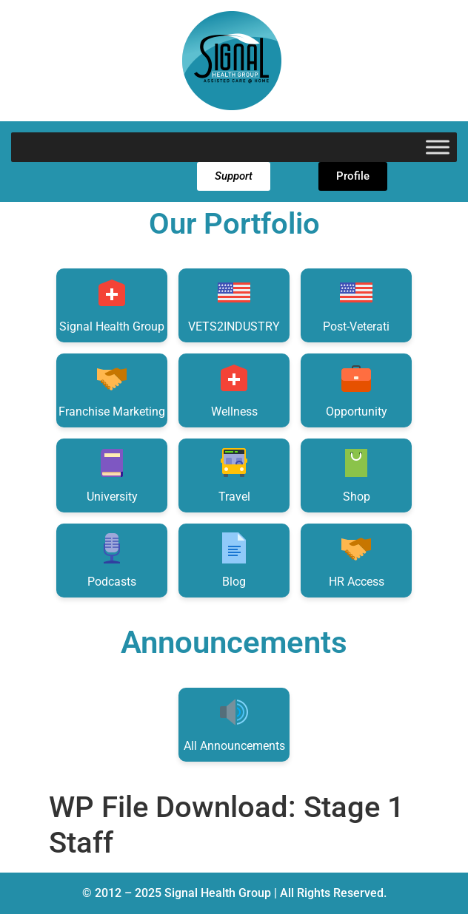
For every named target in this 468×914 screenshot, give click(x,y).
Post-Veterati (356, 304)
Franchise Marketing (111, 389)
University (112, 474)
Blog (234, 559)
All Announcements (234, 723)
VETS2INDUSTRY (234, 304)
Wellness (234, 389)
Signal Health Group (111, 304)
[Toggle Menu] (437, 147)
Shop (356, 474)
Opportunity (356, 389)
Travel (234, 474)
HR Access (356, 559)
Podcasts (111, 559)
